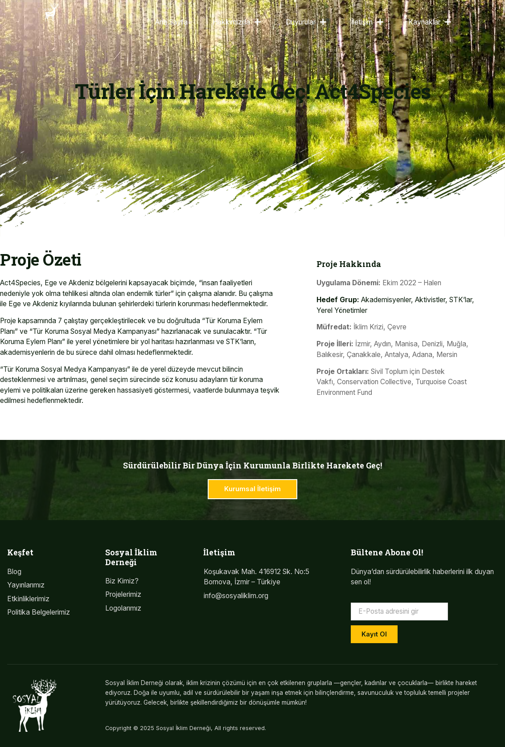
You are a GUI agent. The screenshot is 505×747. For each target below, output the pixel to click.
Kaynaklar (429, 22)
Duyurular (306, 22)
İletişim (367, 22)
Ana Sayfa (171, 22)
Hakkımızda (237, 22)
